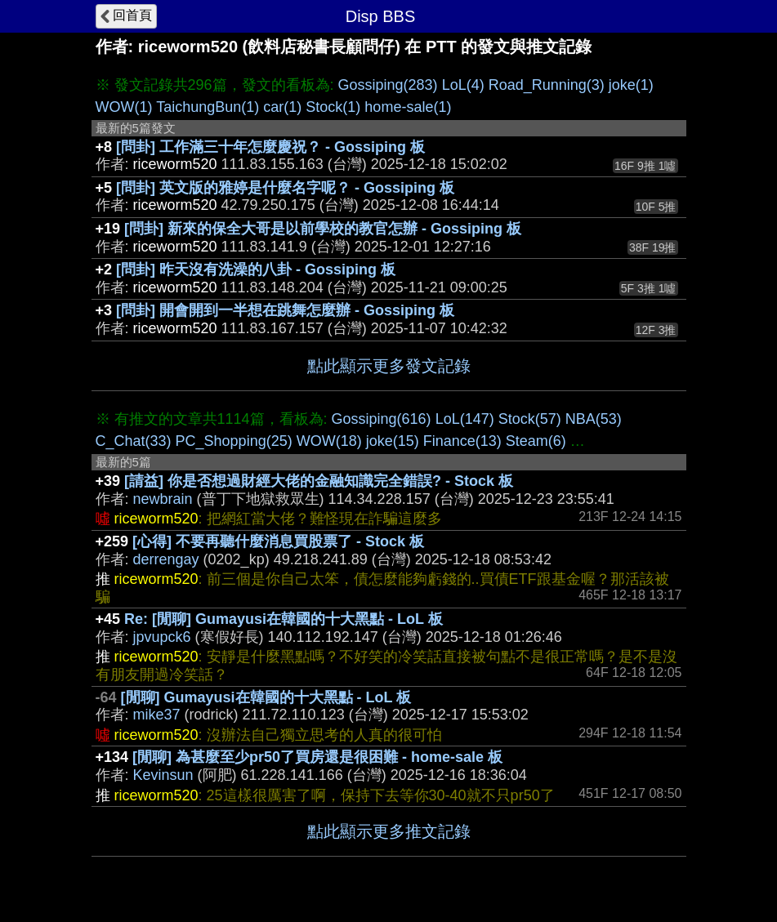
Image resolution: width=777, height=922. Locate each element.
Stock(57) (529, 419)
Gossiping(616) (381, 419)
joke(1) (631, 85)
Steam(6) (536, 441)
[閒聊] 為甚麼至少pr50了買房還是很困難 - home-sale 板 (317, 757)
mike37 (157, 714)
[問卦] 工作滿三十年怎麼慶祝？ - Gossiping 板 (270, 147)
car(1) (282, 107)
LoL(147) (464, 419)
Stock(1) (333, 107)
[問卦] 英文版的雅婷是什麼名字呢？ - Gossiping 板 (285, 188)
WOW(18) (329, 441)
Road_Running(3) (547, 85)
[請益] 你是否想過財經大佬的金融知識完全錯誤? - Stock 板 (318, 481)
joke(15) (392, 441)
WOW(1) (124, 107)
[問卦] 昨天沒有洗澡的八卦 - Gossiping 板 (255, 269)
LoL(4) (463, 85)
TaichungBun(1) (207, 107)
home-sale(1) (407, 107)
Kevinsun (163, 775)
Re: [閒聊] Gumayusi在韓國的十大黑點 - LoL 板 (283, 619)
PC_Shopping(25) (234, 441)
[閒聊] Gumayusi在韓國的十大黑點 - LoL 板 (266, 697)
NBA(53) (593, 419)
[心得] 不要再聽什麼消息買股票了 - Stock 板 (278, 541)
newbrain (163, 499)
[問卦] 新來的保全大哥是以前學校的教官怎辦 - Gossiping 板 (322, 228)
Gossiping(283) (388, 85)
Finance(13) (462, 441)
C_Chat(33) (134, 441)
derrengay (166, 559)
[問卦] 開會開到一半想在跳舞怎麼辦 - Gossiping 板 (285, 310)
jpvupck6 (162, 637)
